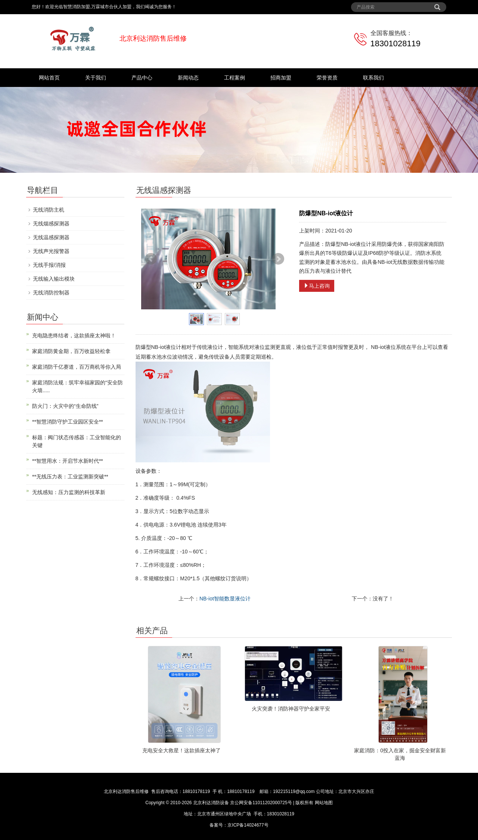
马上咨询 (317, 286)
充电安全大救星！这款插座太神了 (181, 750)
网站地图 (324, 802)
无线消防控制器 (51, 293)
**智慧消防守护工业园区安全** (67, 422)
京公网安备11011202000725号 (261, 802)
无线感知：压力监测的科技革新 (68, 492)
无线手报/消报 (49, 265)
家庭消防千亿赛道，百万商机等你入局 (76, 367)
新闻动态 (188, 78)
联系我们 (373, 78)
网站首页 (49, 78)
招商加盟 (280, 78)
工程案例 (234, 78)
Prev (151, 259)
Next (278, 259)
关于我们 (95, 78)
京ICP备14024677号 (247, 825)
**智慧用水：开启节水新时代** (67, 461)
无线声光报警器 (51, 251)
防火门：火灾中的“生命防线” (65, 406)
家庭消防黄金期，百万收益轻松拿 (71, 351)
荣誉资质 (327, 78)
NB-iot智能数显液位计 (225, 599)
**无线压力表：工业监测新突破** (70, 477)
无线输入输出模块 (54, 279)
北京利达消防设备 (211, 802)
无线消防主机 (48, 210)
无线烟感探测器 (51, 224)
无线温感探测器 (51, 237)
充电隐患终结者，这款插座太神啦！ (74, 335)
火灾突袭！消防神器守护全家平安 (291, 709)
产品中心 (141, 78)
